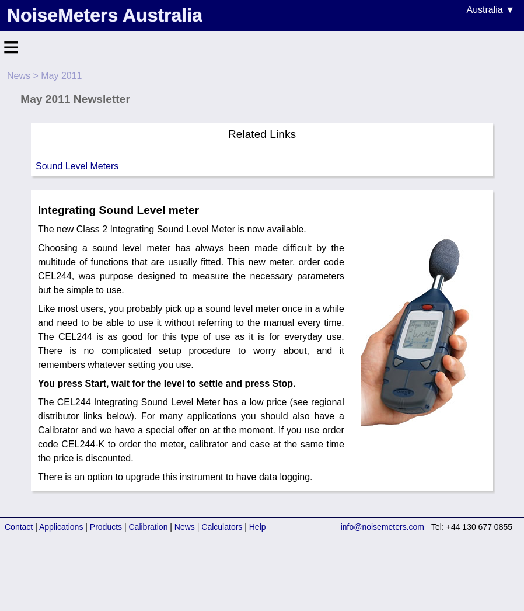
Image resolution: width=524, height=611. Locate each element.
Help (257, 527)
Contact (19, 527)
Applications (61, 527)
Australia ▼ (490, 10)
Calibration (148, 527)
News (18, 76)
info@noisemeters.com (382, 527)
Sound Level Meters (77, 166)
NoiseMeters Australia (104, 15)
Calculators (221, 527)
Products (106, 527)
